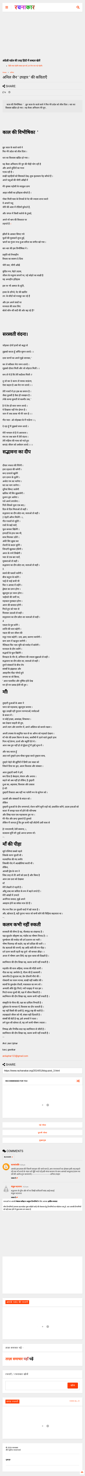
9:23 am (25, 1187)
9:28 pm (22, 1165)
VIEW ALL (75, 1401)
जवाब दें (14, 1178)
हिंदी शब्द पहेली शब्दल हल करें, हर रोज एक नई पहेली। (25, 66)
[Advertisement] (42, 33)
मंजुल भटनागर (16, 1186)
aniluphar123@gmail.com (15, 1056)
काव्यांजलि (15, 1165)
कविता (12, 72)
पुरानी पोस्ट (42, 1133)
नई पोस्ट (42, 1125)
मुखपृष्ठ (8, 1460)
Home (4, 72)
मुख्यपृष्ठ (42, 1140)
